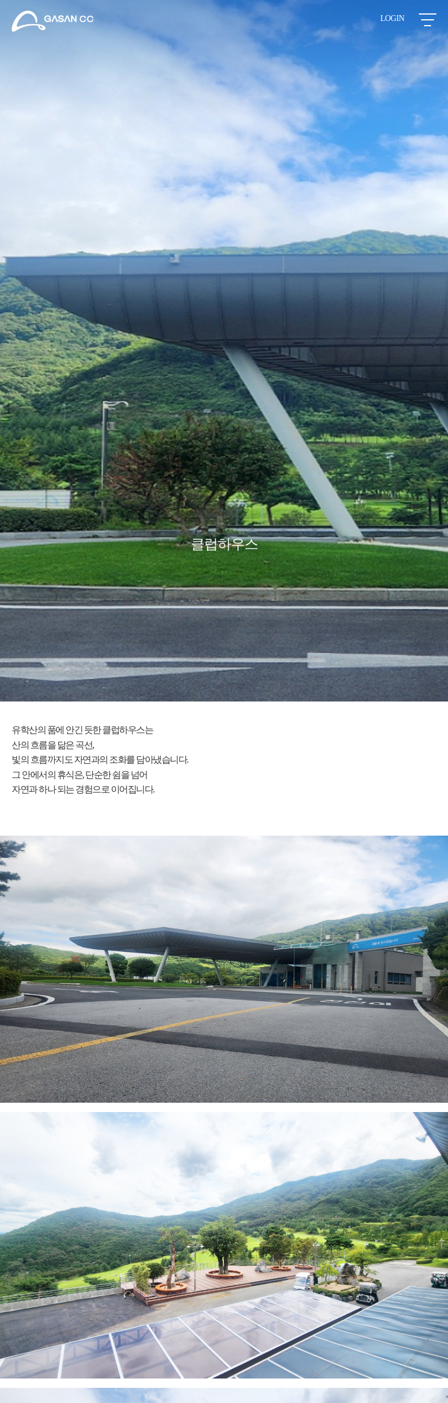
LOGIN (392, 18)
